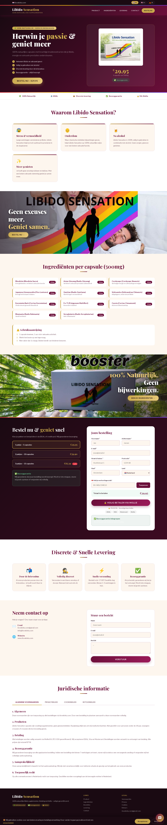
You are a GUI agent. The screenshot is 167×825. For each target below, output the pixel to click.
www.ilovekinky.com (25, 638)
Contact (135, 10)
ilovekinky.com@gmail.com (28, 628)
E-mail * (94, 449)
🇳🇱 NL (135, 3)
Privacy (124, 802)
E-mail (93, 631)
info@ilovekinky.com (25, 631)
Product (96, 10)
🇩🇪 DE (151, 3)
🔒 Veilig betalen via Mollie (120, 502)
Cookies (124, 805)
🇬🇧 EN (143, 3)
